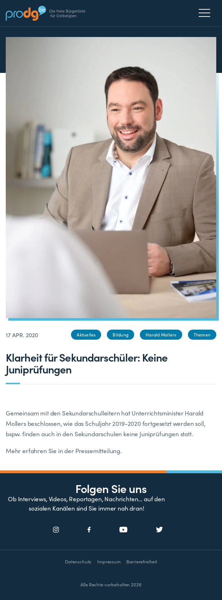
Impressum (108, 561)
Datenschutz (78, 561)
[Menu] (206, 13)
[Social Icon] (56, 530)
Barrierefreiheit (141, 561)
